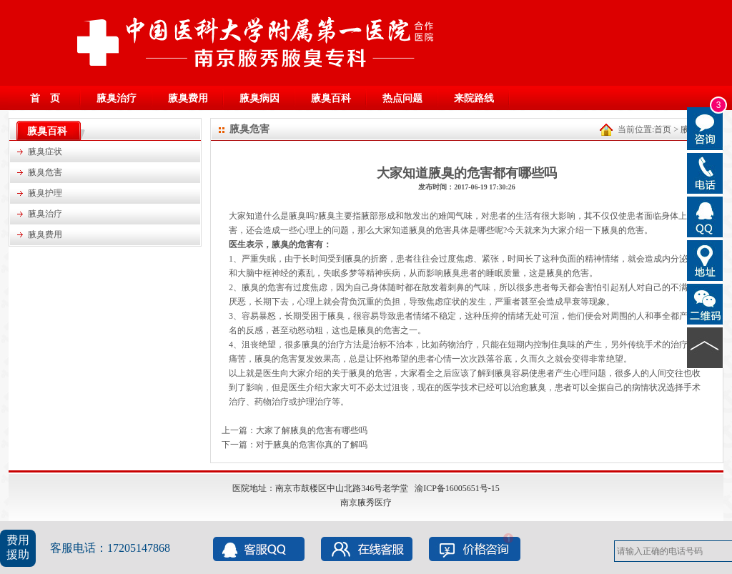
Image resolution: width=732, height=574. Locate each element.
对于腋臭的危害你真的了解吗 (311, 445)
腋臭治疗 (117, 98)
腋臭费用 (188, 98)
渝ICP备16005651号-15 (457, 488)
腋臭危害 (45, 172)
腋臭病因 (259, 98)
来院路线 (474, 98)
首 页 (45, 98)
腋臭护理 (45, 193)
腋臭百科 (331, 98)
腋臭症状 (45, 152)
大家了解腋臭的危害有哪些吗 (311, 430)
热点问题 (402, 98)
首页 (662, 129)
